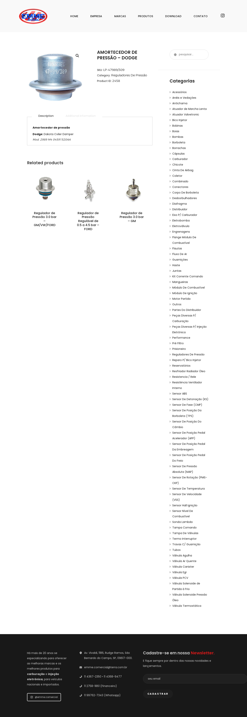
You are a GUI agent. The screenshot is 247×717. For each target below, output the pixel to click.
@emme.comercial (44, 679)
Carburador (180, 157)
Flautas (177, 243)
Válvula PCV (180, 562)
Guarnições (180, 254)
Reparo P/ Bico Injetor (186, 351)
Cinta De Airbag (182, 168)
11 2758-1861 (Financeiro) (100, 669)
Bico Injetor (179, 119)
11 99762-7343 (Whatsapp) (102, 678)
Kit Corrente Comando (187, 270)
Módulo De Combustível (188, 281)
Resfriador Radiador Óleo (189, 362)
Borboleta (178, 141)
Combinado (180, 178)
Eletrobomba (181, 216)
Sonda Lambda (182, 508)
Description (46, 116)
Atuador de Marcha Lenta (189, 108)
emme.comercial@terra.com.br (105, 650)
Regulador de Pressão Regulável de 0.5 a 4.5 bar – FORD (88, 221)
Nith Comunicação (193, 710)
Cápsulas (178, 151)
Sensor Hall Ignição (184, 491)
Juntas (176, 265)
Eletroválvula (180, 222)
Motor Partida (181, 292)
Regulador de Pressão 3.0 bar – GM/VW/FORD (44, 219)
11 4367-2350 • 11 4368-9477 (103, 659)
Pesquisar (175, 55)
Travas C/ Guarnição (186, 529)
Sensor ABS (179, 383)
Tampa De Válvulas (185, 518)
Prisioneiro (179, 340)
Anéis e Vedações (184, 97)
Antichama (179, 103)
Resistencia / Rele (184, 367)
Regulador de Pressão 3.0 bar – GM (132, 217)
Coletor (177, 173)
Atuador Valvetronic (185, 114)
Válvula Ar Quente (184, 545)
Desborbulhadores (184, 195)
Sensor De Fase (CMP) (187, 394)
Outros (177, 297)
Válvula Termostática (186, 589)
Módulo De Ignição (184, 286)
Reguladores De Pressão (129, 75)
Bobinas (177, 124)
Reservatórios (181, 356)
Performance (181, 330)
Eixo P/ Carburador (184, 211)
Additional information (81, 116)
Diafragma (179, 200)
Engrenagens (181, 227)
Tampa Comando (184, 513)
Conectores (180, 184)
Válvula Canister (183, 551)
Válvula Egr (179, 556)
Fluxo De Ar (179, 249)
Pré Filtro (178, 335)
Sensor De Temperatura (188, 475)
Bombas (177, 135)
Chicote (177, 162)
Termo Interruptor (184, 524)
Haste (176, 259)
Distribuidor (179, 205)
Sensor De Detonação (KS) (190, 389)
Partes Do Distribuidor (186, 303)
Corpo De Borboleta (185, 189)
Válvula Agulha (182, 540)
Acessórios (179, 92)
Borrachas (179, 146)
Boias (175, 130)
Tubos (176, 535)
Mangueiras (180, 276)
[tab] (46, 116)
